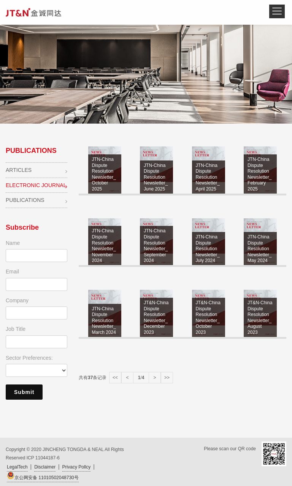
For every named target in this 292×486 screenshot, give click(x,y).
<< (115, 377)
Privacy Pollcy (76, 467)
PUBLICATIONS (36, 200)
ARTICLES (36, 170)
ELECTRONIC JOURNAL (36, 185)
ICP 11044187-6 (43, 458)
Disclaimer (45, 467)
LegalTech (17, 467)
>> (167, 377)
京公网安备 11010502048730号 (43, 476)
